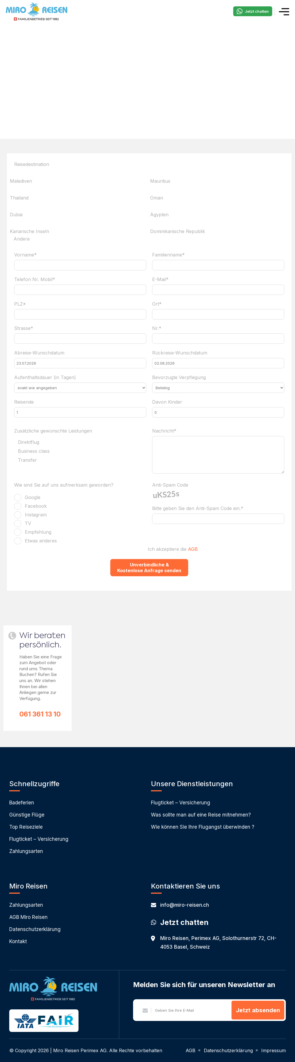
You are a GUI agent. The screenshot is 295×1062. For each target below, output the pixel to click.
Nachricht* (164, 431)
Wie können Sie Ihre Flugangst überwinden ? (202, 827)
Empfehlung (38, 532)
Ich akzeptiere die (173, 549)
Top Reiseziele (26, 827)
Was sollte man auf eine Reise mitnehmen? (201, 815)
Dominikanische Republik (177, 231)
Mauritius (160, 181)
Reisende (24, 402)
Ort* (157, 304)
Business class (34, 451)
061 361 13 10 (40, 714)
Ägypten (159, 214)
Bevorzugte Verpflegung (179, 377)
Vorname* (25, 254)
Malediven (21, 181)
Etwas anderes (41, 541)
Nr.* (156, 328)
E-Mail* (160, 279)
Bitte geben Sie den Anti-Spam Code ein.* (197, 508)
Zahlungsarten (26, 851)
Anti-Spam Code (170, 485)
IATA (25, 1021)
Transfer (27, 460)
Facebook (36, 506)
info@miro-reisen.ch (180, 905)
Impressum (273, 1050)
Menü (284, 11)
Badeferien (21, 803)
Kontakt (18, 941)
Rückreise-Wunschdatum (179, 352)
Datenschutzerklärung (35, 929)
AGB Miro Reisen (28, 917)
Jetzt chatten (253, 11)
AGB (193, 549)
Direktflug (28, 442)
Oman (156, 197)
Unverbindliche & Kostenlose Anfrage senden (149, 567)
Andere (22, 239)
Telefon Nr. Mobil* (34, 279)
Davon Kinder (167, 402)
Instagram (36, 515)
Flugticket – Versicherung (38, 839)
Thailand (19, 197)
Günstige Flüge (26, 815)
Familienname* (168, 254)
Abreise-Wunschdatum (39, 352)
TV (28, 523)
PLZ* (20, 304)
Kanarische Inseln (29, 231)
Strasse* (23, 328)
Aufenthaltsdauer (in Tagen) (45, 377)
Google (32, 497)
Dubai (16, 214)
